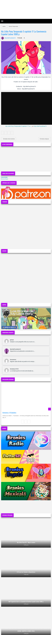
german (12, 340)
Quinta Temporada (13, 26)
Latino (4, 26)
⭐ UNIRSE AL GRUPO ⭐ (9, 327)
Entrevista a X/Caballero (9, 412)
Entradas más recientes (9, 139)
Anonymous (13, 359)
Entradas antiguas (44, 139)
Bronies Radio (4, 179)
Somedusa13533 (14, 369)
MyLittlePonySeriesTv (40, 126)
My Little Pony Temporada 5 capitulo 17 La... (18, 126)
